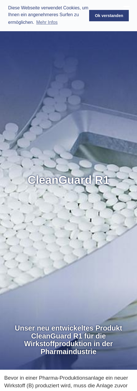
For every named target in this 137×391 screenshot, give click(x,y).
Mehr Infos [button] (47, 22)
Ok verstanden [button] (109, 15)
